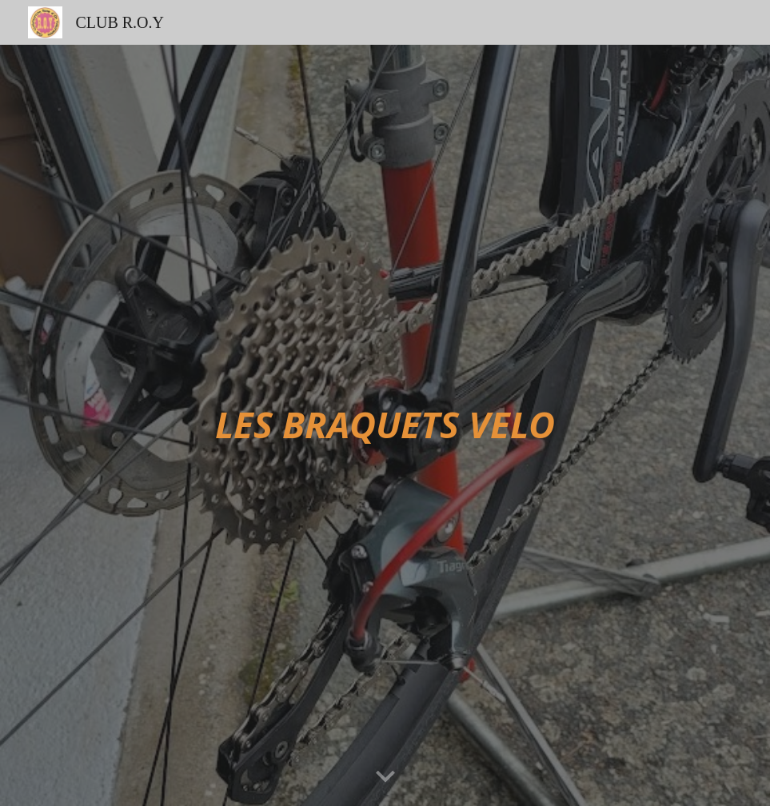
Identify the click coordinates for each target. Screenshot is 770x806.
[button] (385, 777)
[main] (384, 425)
